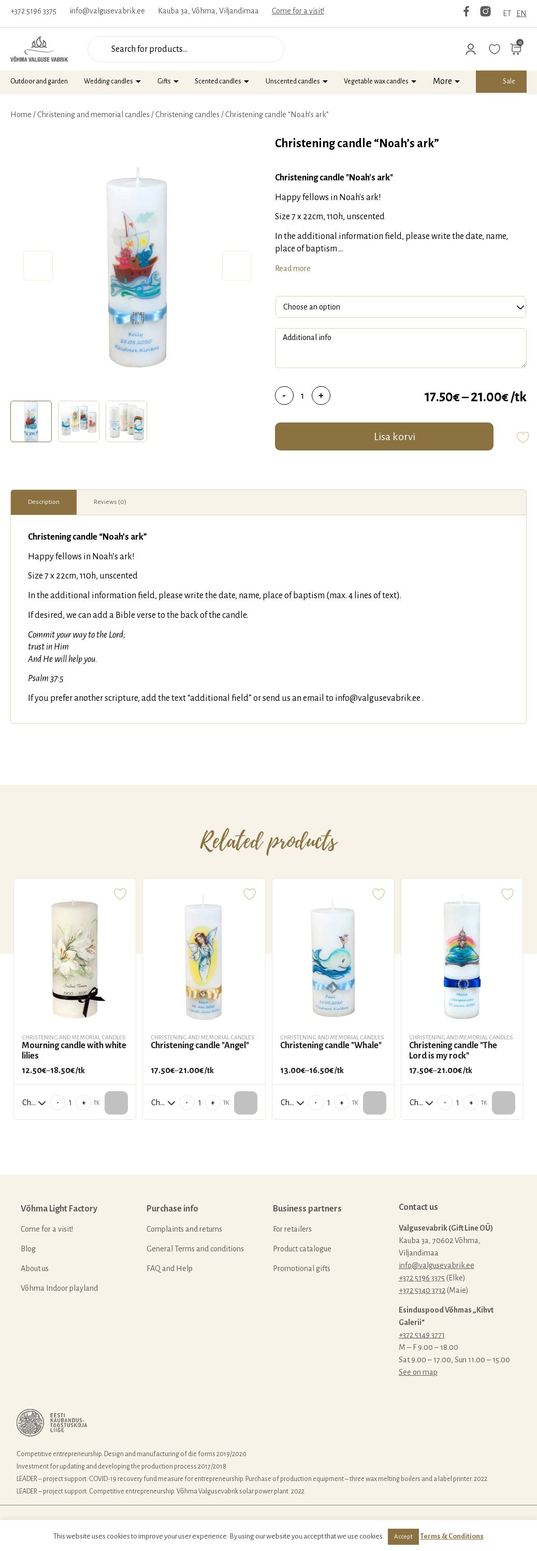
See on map (418, 1372)
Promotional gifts (301, 1268)
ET (507, 13)
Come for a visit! (298, 11)
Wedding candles (108, 81)
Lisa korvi (394, 436)
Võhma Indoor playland (59, 1288)
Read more (293, 268)
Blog (28, 1249)
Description (44, 502)
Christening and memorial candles (93, 114)
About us (35, 1268)
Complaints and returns (184, 1229)
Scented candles (218, 81)
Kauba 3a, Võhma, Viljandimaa (208, 11)
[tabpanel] (137, 266)
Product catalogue (302, 1249)
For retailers (292, 1229)
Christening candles (187, 114)
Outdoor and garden (39, 81)
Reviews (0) (110, 502)
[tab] (31, 421)
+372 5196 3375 (33, 11)
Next (237, 266)
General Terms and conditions (195, 1249)
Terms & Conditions (452, 1536)
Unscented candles (293, 81)
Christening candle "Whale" (331, 1045)
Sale (509, 81)
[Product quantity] (303, 395)
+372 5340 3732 (422, 1290)
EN (521, 13)
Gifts (164, 81)
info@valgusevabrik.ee (107, 11)
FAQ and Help (170, 1268)
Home (21, 114)
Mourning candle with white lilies (74, 1051)
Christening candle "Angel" (200, 1045)
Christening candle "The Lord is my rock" (453, 1051)
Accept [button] (403, 1536)
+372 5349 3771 (422, 1335)
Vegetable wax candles (376, 81)
